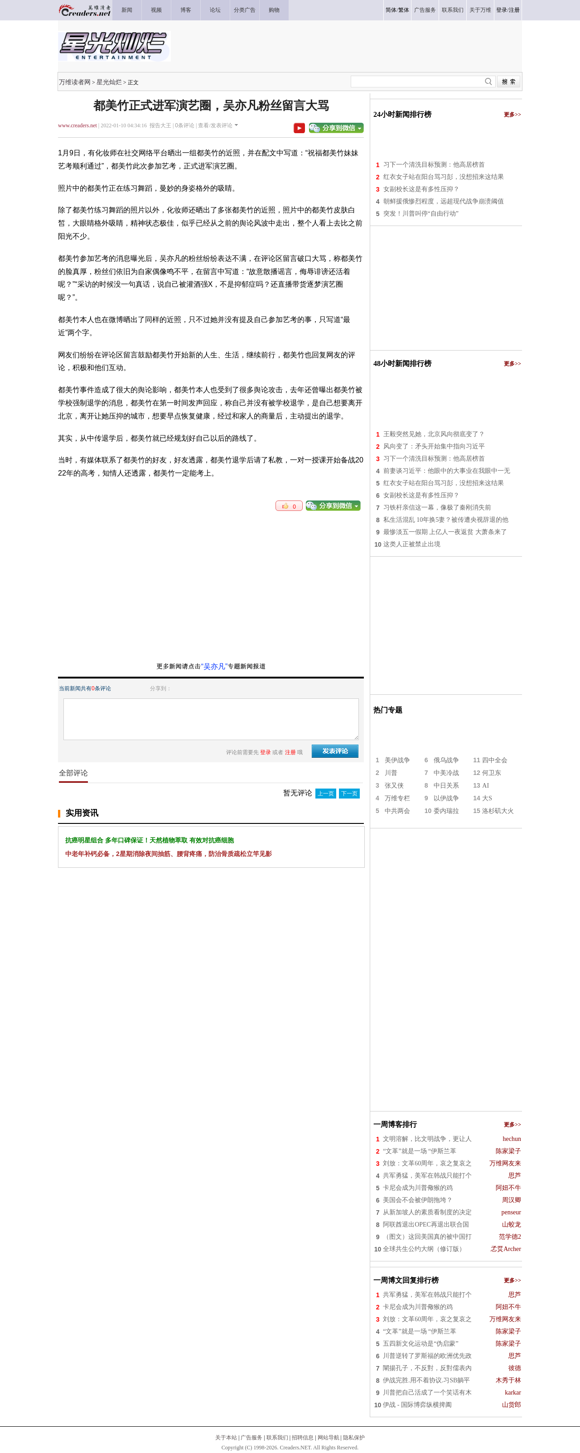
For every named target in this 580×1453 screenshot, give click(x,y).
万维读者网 (75, 82)
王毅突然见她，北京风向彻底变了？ (434, 434)
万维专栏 (397, 798)
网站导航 (328, 1437)
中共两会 (397, 811)
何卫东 (491, 773)
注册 (514, 10)
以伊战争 (446, 798)
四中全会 (495, 760)
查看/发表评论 (215, 125)
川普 (391, 773)
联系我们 (277, 1437)
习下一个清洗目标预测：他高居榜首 (434, 164)
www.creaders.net (77, 125)
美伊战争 (397, 760)
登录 (501, 10)
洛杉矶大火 (498, 811)
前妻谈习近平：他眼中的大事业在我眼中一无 (446, 470)
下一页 (349, 793)
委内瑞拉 (446, 811)
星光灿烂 (109, 82)
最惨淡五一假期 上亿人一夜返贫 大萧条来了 (445, 532)
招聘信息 (303, 1437)
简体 (391, 10)
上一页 (326, 793)
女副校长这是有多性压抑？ (421, 189)
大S (487, 798)
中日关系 (446, 785)
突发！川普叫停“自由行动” (421, 213)
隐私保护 (354, 1437)
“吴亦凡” (214, 666)
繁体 (403, 10)
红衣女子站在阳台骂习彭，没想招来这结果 (443, 176)
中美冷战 (446, 773)
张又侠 (394, 785)
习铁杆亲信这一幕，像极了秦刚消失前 (437, 507)
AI (485, 785)
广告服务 (251, 1437)
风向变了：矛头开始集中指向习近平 (434, 446)
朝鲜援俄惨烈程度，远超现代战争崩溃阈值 (443, 201)
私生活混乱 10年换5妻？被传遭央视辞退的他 (446, 519)
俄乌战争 (446, 760)
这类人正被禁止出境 (411, 544)
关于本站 (226, 1437)
